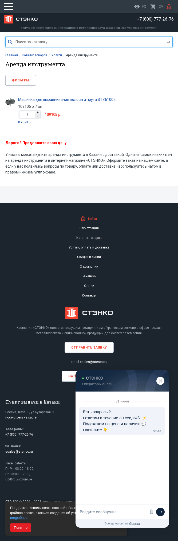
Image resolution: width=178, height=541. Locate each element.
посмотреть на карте (21, 417)
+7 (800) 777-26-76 (19, 434)
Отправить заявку (89, 347)
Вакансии (89, 276)
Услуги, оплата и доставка (89, 247)
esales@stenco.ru (93, 362)
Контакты (89, 295)
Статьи (89, 286)
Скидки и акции (89, 257)
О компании (89, 266)
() (157, 6)
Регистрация (89, 228)
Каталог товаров (89, 238)
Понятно (20, 528)
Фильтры (20, 80)
